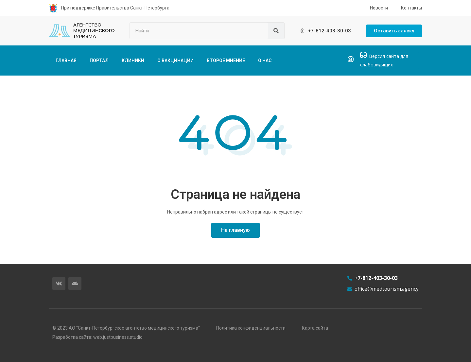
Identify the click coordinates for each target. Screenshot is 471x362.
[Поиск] (276, 31)
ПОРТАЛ (99, 60)
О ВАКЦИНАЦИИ (175, 60)
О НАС (264, 60)
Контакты (411, 7)
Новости (379, 7)
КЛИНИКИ (133, 60)
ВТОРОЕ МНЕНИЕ (226, 60)
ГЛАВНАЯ (66, 60)
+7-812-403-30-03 (329, 31)
